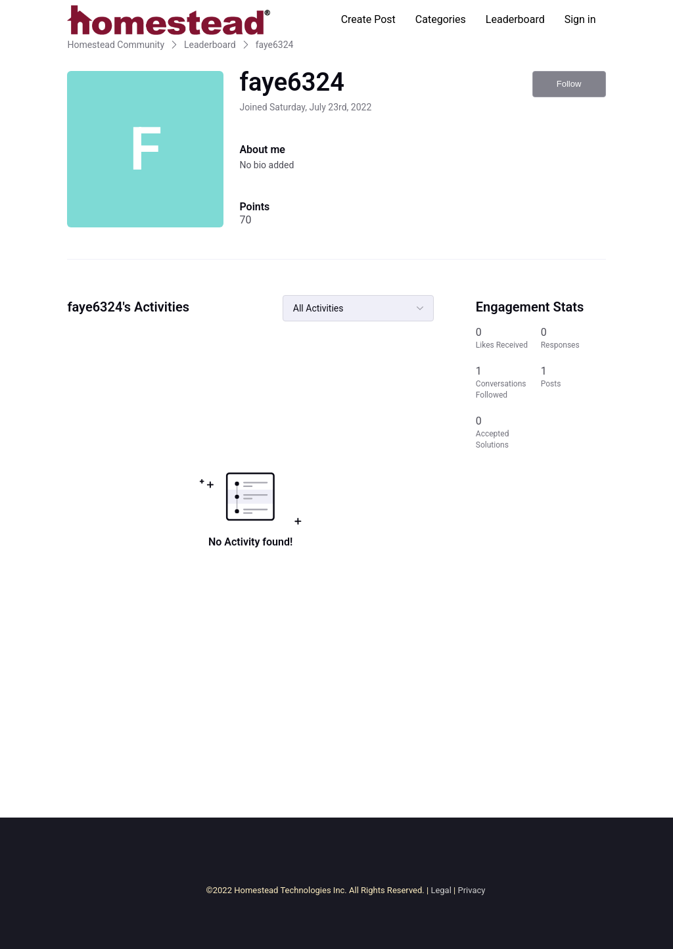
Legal (440, 890)
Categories (440, 19)
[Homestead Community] (168, 19)
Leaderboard (515, 19)
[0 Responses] (573, 338)
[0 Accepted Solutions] (508, 432)
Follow (569, 84)
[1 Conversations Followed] (508, 382)
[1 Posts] (573, 382)
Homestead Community (115, 44)
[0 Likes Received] (508, 338)
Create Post (368, 19)
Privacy (471, 890)
